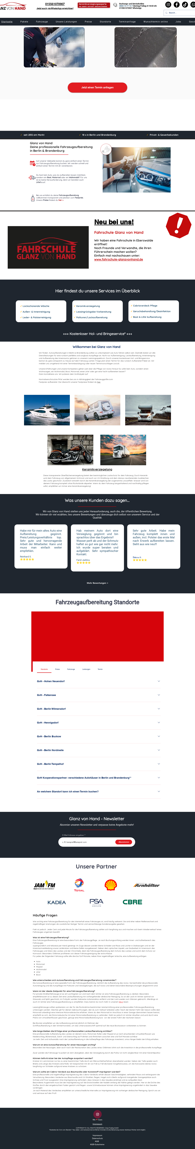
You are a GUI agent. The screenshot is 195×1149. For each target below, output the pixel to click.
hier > (60, 200)
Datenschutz (97, 1138)
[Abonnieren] (123, 842)
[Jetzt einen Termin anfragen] (97, 88)
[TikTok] (185, 5)
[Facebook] (177, 5)
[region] (47, 405)
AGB (97, 1141)
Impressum (97, 1124)
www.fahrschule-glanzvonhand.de (118, 259)
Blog (121, 1002)
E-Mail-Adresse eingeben (73, 835)
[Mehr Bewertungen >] (97, 583)
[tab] (44, 669)
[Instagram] (168, 5)
